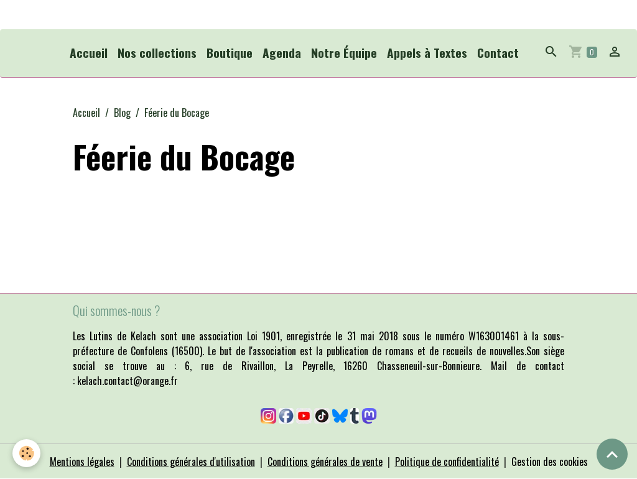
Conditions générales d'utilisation (191, 461)
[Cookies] (26, 453)
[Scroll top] (612, 454)
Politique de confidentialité (447, 461)
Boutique (230, 53)
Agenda (282, 53)
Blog (122, 112)
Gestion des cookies (549, 461)
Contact (498, 53)
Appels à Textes (427, 53)
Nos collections (157, 53)
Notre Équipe (344, 53)
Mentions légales (82, 461)
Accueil (89, 53)
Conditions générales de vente (325, 461)
